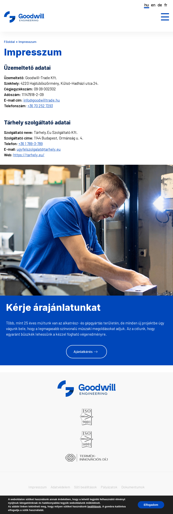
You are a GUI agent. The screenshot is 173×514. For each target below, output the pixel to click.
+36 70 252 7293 (40, 105)
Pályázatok (109, 487)
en (153, 5)
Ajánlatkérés (83, 352)
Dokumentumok (133, 487)
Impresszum (37, 487)
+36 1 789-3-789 (30, 143)
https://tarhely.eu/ (28, 154)
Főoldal (9, 42)
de (160, 5)
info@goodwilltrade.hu (41, 100)
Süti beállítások (85, 487)
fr (165, 5)
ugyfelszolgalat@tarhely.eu (39, 149)
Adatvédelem (60, 487)
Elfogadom (151, 504)
